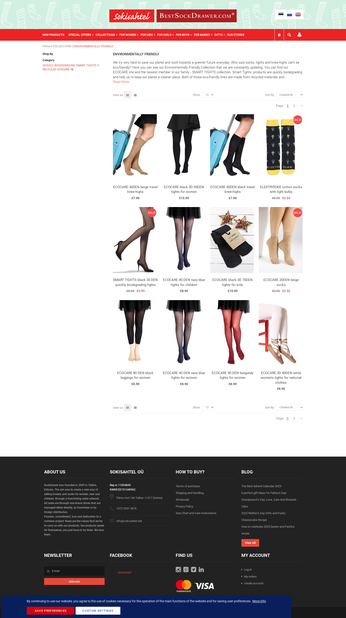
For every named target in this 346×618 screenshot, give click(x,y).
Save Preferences (51, 610)
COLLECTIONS (62, 46)
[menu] (146, 35)
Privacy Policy (184, 506)
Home (47, 46)
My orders (250, 576)
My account (299, 34)
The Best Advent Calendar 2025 (261, 486)
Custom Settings (97, 610)
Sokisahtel (124, 572)
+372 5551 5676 (126, 508)
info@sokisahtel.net (129, 521)
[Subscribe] (74, 581)
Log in (248, 569)
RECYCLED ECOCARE (56, 69)
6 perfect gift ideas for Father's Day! (264, 493)
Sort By (269, 94)
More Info (259, 601)
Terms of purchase (188, 486)
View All (250, 542)
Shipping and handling (190, 493)
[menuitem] (55, 35)
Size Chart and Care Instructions (196, 513)
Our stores (235, 34)
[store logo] (131, 15)
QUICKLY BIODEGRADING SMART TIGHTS (70, 65)
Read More (121, 82)
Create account (253, 583)
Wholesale (182, 499)
